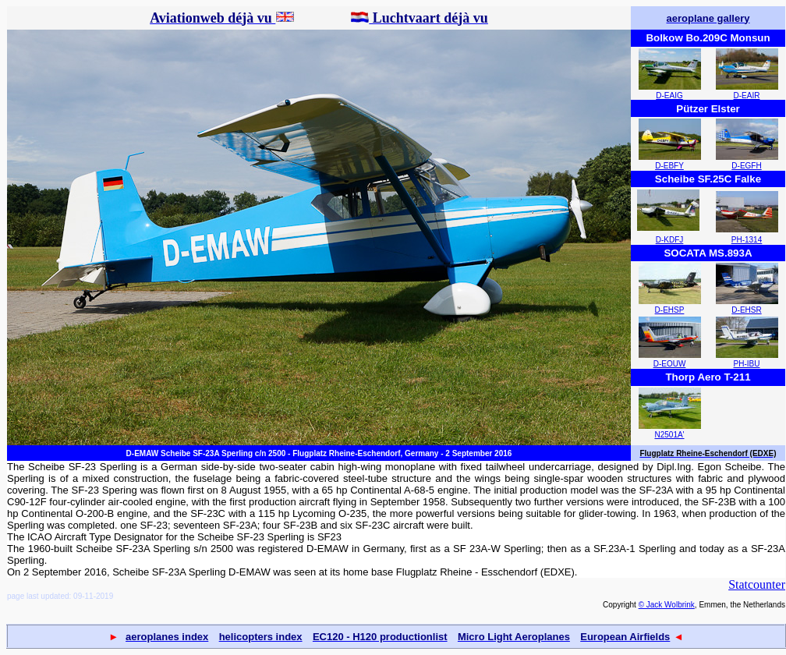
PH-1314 (746, 239)
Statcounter (756, 584)
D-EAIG (669, 95)
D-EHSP (670, 310)
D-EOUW (669, 363)
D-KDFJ (670, 239)
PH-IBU (747, 363)
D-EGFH (746, 165)
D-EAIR (747, 95)
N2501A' (669, 434)
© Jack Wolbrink (667, 604)
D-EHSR (746, 310)
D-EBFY (669, 165)
